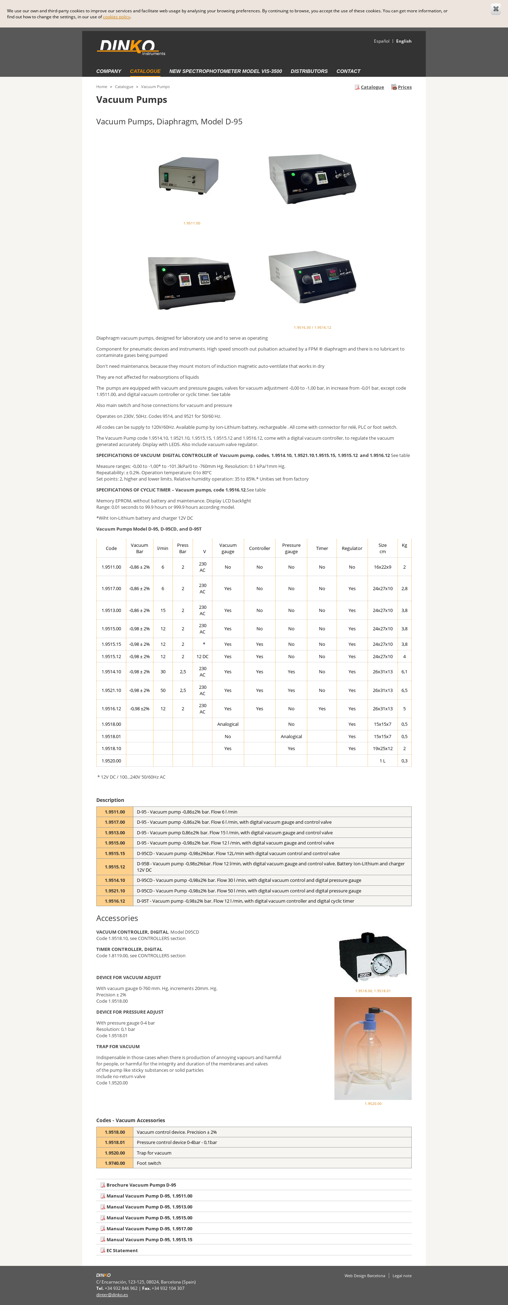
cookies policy (116, 17)
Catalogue (145, 71)
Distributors (309, 71)
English (404, 41)
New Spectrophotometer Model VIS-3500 (225, 71)
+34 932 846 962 (121, 1288)
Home (101, 86)
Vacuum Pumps (155, 86)
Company (108, 71)
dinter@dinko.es (112, 1295)
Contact (348, 71)
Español (381, 41)
